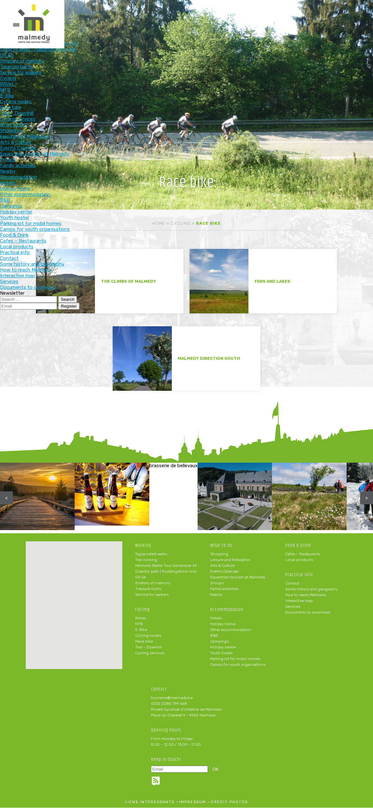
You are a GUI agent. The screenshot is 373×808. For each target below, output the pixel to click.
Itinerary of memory (152, 583)
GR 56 (140, 577)
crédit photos (229, 802)
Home (158, 223)
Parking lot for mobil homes (235, 659)
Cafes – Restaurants (302, 554)
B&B (214, 636)
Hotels (216, 618)
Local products (299, 560)
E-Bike (141, 630)
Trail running (146, 560)
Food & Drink (214, 15)
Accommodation (172, 15)
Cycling (88, 15)
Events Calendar (224, 571)
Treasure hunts (148, 589)
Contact (292, 583)
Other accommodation (230, 630)
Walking (46, 15)
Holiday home (222, 624)
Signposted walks (151, 554)
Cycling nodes (148, 636)
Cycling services (149, 653)
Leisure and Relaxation (230, 560)
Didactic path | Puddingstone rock (166, 571)
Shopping (219, 554)
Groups (217, 583)
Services (292, 607)
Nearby (216, 595)
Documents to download (307, 612)
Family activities (224, 589)
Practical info (257, 15)
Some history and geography (311, 589)
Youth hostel (221, 653)
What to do (130, 15)
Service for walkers (152, 595)
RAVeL (141, 618)
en (348, 10)
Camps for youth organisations (238, 665)
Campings (219, 641)
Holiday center (223, 647)
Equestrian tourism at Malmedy (237, 577)
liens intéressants (149, 802)
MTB (139, 624)
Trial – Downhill (148, 647)
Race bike (144, 641)
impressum (192, 802)
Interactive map (299, 601)
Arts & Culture (222, 566)
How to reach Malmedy (305, 595)
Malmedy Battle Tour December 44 (166, 566)
